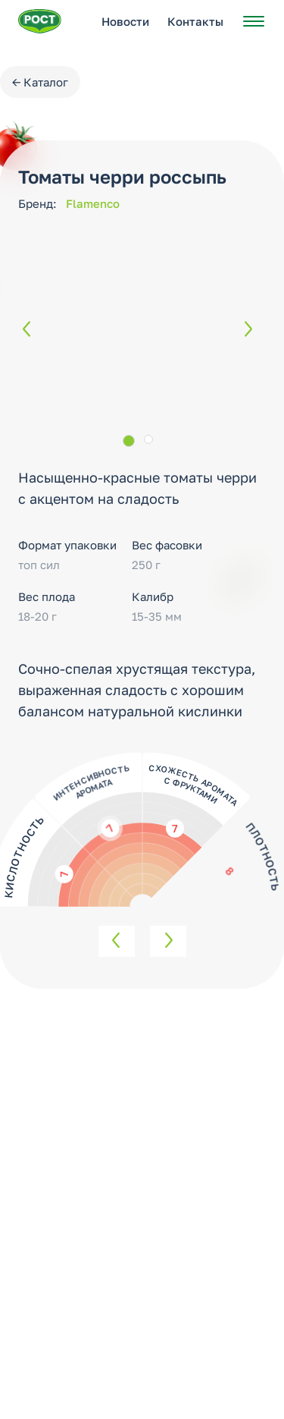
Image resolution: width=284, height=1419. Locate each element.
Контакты (195, 21)
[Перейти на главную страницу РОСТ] (39, 21)
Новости (125, 21)
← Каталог (40, 82)
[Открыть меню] (254, 21)
